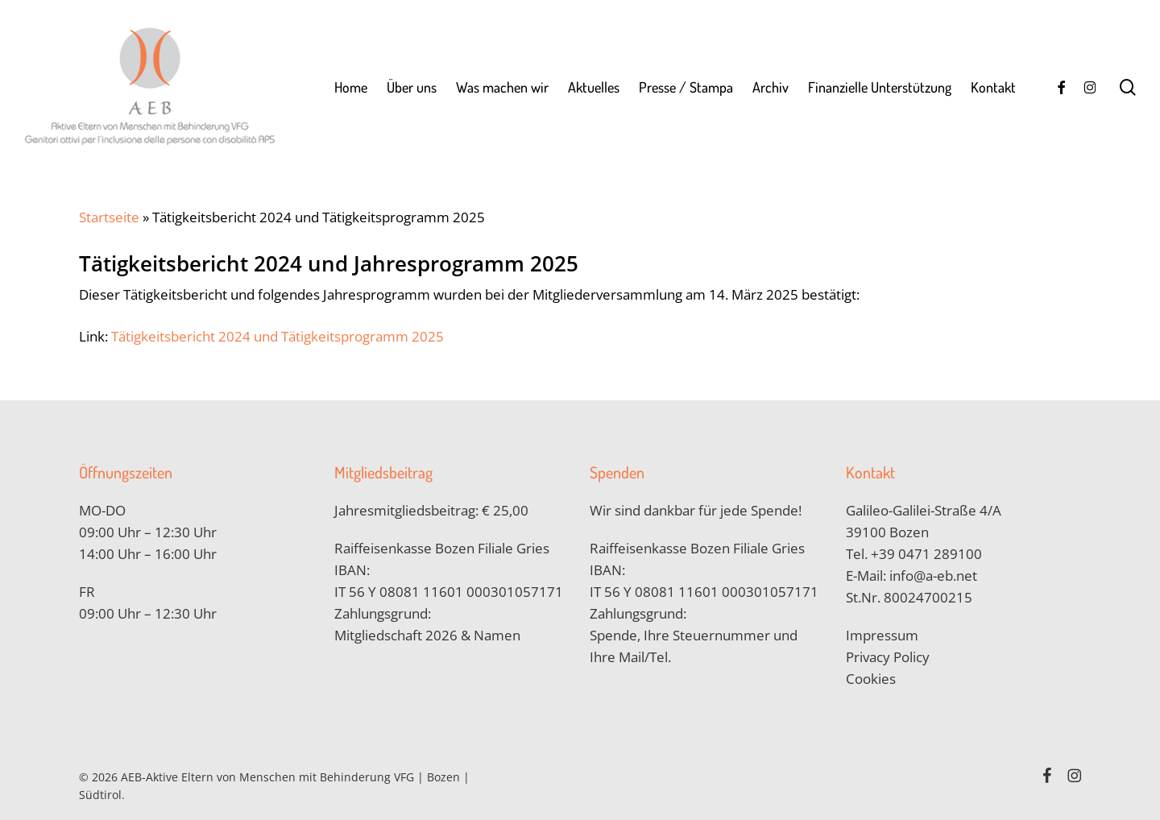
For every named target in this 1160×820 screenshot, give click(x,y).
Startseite (109, 217)
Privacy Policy (888, 657)
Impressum (882, 635)
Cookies (871, 678)
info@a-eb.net (933, 575)
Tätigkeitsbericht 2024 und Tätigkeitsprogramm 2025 (277, 336)
